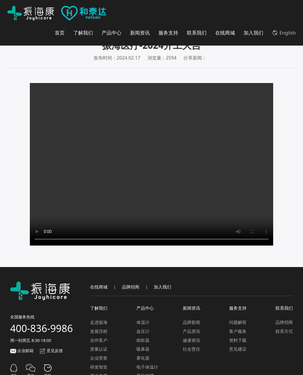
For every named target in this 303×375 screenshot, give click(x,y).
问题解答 (238, 322)
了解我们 (83, 32)
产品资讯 (191, 331)
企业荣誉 (98, 357)
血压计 (142, 331)
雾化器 (142, 357)
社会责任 (191, 348)
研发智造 (98, 366)
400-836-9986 (41, 328)
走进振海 (98, 322)
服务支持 (168, 32)
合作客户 (98, 340)
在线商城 (225, 32)
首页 (60, 32)
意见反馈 (51, 350)
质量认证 (98, 348)
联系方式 (284, 331)
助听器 (142, 340)
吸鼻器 (142, 348)
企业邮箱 (22, 350)
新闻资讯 (140, 32)
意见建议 (238, 348)
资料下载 (238, 340)
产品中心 (111, 32)
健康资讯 (191, 340)
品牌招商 (130, 286)
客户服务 (238, 331)
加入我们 (253, 32)
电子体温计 (147, 366)
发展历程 (98, 331)
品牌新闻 (191, 322)
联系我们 (197, 32)
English (284, 32)
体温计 (142, 322)
